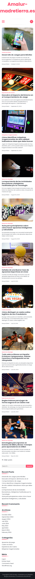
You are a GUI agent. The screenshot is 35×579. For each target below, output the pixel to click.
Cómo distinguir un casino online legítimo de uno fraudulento (16, 313)
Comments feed (7, 563)
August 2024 (6, 519)
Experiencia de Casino (8, 92)
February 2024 (6, 532)
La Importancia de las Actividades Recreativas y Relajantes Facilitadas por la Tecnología (17, 183)
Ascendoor (12, 576)
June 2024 (5, 523)
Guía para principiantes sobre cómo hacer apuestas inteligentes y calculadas (17, 228)
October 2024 (6, 515)
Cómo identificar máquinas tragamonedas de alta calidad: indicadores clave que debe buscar (17, 139)
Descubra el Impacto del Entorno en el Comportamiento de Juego (17, 96)
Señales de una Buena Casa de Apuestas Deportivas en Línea (15, 271)
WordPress (27, 576)
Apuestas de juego (7, 179)
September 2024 (7, 517)
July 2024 (5, 521)
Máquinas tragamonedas (9, 135)
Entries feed (6, 561)
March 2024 (6, 530)
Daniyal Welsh (5, 64)
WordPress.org (7, 566)
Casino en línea (6, 52)
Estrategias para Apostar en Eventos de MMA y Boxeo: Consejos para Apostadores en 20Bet (17, 445)
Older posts (8, 460)
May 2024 (5, 526)
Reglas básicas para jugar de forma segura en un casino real (15, 401)
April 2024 (5, 528)
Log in (4, 559)
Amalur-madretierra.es (20, 574)
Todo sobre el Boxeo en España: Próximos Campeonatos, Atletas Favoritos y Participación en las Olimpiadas (16, 357)
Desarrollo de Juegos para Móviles (17, 55)
